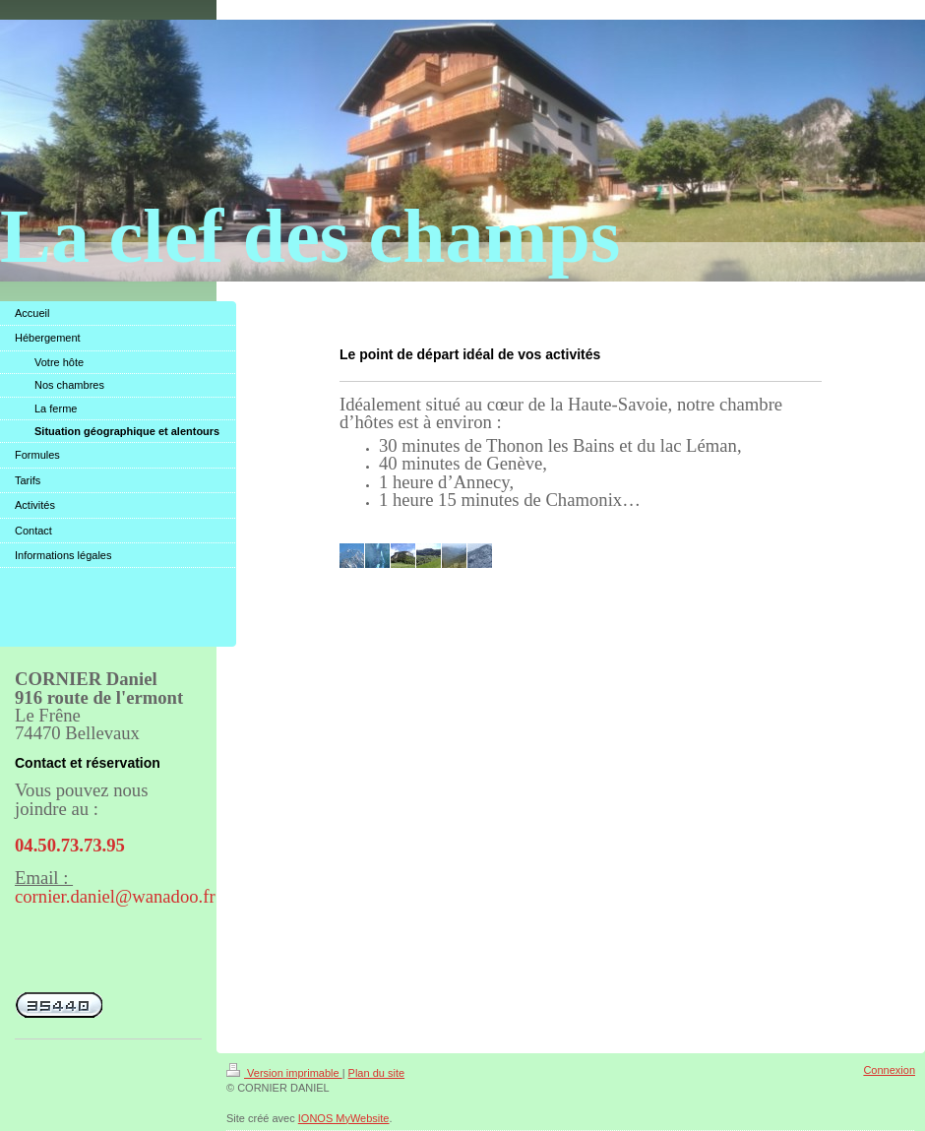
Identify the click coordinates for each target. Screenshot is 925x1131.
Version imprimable (284, 1073)
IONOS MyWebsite (344, 1118)
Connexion (889, 1070)
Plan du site (376, 1073)
